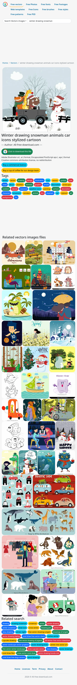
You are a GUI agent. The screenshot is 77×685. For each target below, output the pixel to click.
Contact (59, 669)
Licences (26, 669)
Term (34, 669)
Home (5, 63)
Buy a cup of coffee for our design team (21, 170)
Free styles (63, 9)
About (50, 669)
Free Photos (31, 4)
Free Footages (61, 4)
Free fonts (46, 4)
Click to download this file (17, 151)
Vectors (13, 63)
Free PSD (31, 14)
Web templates (18, 9)
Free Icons (33, 9)
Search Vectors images (14, 21)
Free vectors (16, 4)
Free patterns (17, 14)
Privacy (42, 669)
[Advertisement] (38, 43)
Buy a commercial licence (14, 165)
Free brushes (48, 9)
